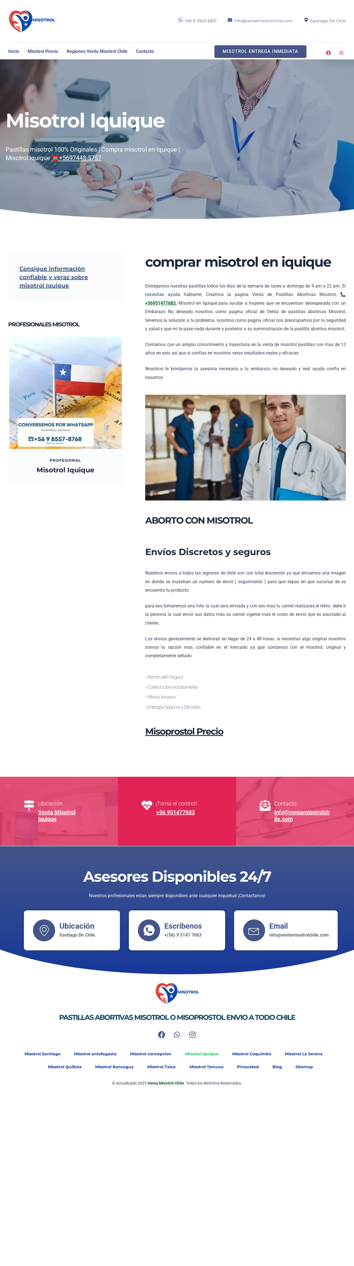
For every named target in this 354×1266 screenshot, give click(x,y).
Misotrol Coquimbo (253, 1053)
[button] (151, 447)
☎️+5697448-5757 (76, 157)
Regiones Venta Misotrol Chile (97, 51)
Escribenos (184, 926)
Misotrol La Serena (306, 1053)
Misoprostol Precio (184, 731)
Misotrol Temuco (207, 1066)
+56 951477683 (175, 812)
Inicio (13, 51)
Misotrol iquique (202, 1053)
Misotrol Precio (43, 51)
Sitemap (308, 1066)
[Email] (254, 930)
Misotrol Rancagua (112, 1066)
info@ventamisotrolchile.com (263, 20)
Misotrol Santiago (40, 1053)
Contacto (145, 51)
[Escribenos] (149, 930)
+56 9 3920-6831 (200, 20)
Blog (279, 1066)
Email (279, 926)
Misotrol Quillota (62, 1066)
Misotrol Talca (161, 1066)
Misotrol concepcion (150, 1053)
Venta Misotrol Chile (165, 1083)
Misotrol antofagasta (93, 1053)
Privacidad (249, 1066)
